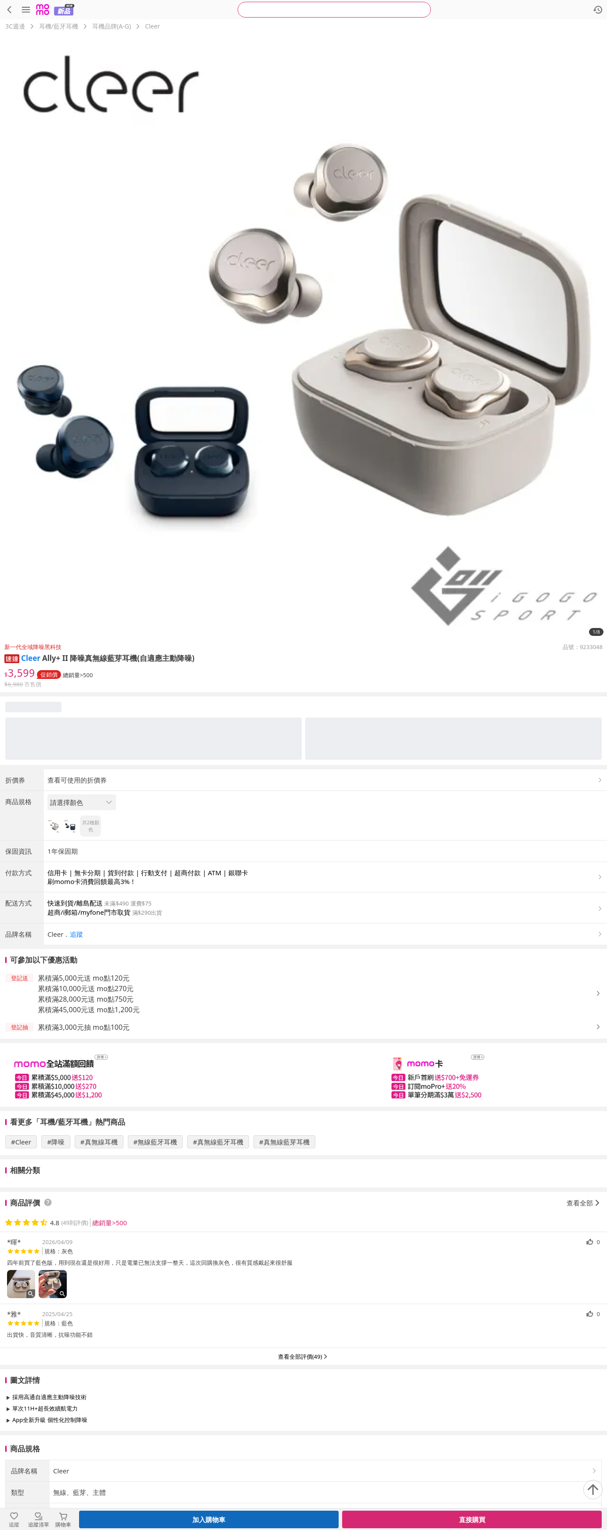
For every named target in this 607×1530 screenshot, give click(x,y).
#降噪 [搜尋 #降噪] (56, 1141)
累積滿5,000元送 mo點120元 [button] (84, 978)
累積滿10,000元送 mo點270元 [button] (86, 988)
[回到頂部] (593, 1489)
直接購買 (472, 1519)
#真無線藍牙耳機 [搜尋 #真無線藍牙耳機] (218, 1141)
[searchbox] (334, 10)
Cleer (152, 26)
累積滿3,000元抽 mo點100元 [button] (84, 1027)
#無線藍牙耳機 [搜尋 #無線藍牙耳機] (155, 1141)
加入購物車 (208, 1519)
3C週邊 (15, 26)
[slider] (303, 1074)
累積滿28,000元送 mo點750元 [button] (86, 999)
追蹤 (76, 934)
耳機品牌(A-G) (111, 26)
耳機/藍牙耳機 (58, 26)
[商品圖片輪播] (303, 336)
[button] (11, 658)
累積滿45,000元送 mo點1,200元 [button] (89, 1009)
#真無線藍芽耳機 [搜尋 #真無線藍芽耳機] (284, 1141)
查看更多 (303, 1440)
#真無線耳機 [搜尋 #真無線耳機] (99, 1141)
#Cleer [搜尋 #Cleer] (21, 1141)
